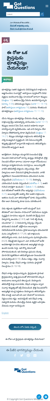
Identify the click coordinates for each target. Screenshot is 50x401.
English (5, 312)
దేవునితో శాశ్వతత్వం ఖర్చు (19, 25)
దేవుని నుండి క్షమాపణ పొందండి (21, 28)
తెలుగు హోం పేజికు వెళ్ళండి (25, 326)
